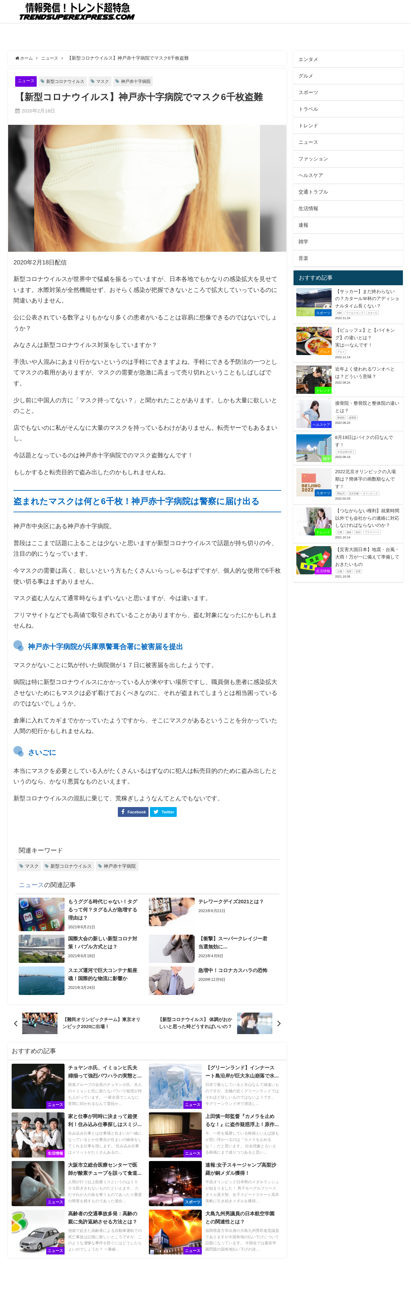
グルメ (305, 75)
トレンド (308, 125)
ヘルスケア (310, 175)
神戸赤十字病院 (143, 81)
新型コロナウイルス (68, 81)
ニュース (27, 81)
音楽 (303, 258)
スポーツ (308, 92)
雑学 (303, 241)
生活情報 (308, 208)
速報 (303, 224)
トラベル (308, 108)
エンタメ (308, 59)
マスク (108, 81)
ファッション (313, 158)
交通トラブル (313, 191)
